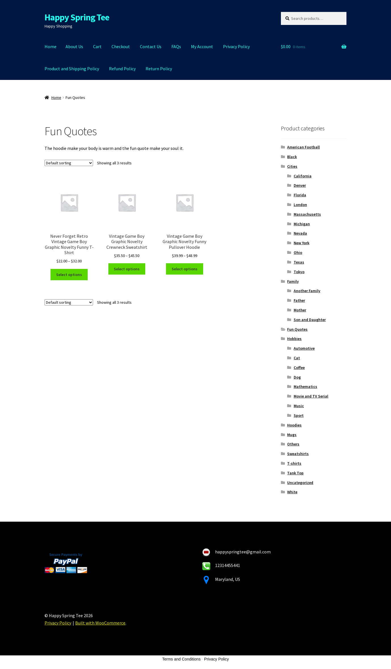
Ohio (298, 252)
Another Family (307, 290)
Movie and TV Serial (311, 396)
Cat (297, 357)
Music (299, 405)
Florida (300, 194)
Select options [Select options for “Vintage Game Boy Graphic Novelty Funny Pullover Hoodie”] (184, 268)
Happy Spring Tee (77, 17)
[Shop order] (69, 163)
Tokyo (299, 271)
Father (299, 300)
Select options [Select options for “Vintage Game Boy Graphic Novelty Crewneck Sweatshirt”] (127, 268)
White (292, 491)
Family (293, 281)
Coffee (299, 367)
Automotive (304, 348)
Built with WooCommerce (100, 623)
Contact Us (150, 46)
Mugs (292, 434)
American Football (303, 147)
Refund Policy (122, 68)
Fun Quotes (297, 329)
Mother (300, 310)
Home (50, 46)
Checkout (121, 46)
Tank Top (295, 472)
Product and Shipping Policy (72, 68)
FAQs (176, 46)
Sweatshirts (298, 453)
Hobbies (294, 338)
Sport (299, 415)
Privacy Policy (236, 46)
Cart (97, 46)
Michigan (302, 223)
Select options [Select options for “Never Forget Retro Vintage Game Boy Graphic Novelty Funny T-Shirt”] (69, 274)
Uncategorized (300, 482)
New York (301, 242)
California (303, 176)
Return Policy (159, 68)
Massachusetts (307, 214)
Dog (297, 377)
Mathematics (305, 386)
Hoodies (294, 425)
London (300, 204)
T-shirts (294, 463)
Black (292, 156)
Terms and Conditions (181, 659)
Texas (299, 262)
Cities (292, 166)
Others (293, 444)
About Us (74, 46)
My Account (202, 46)
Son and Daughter (310, 319)
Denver (300, 185)
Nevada (300, 233)
